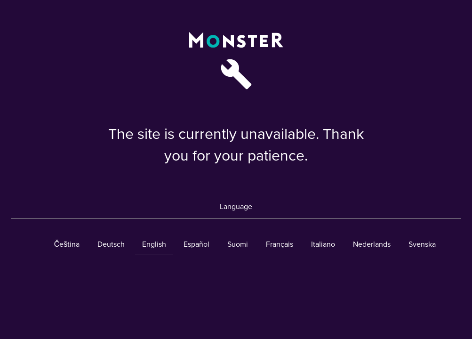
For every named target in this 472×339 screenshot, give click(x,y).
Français (279, 244)
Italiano (323, 244)
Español (196, 244)
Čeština (67, 244)
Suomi (237, 244)
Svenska (422, 244)
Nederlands (372, 244)
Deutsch (111, 244)
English (154, 244)
